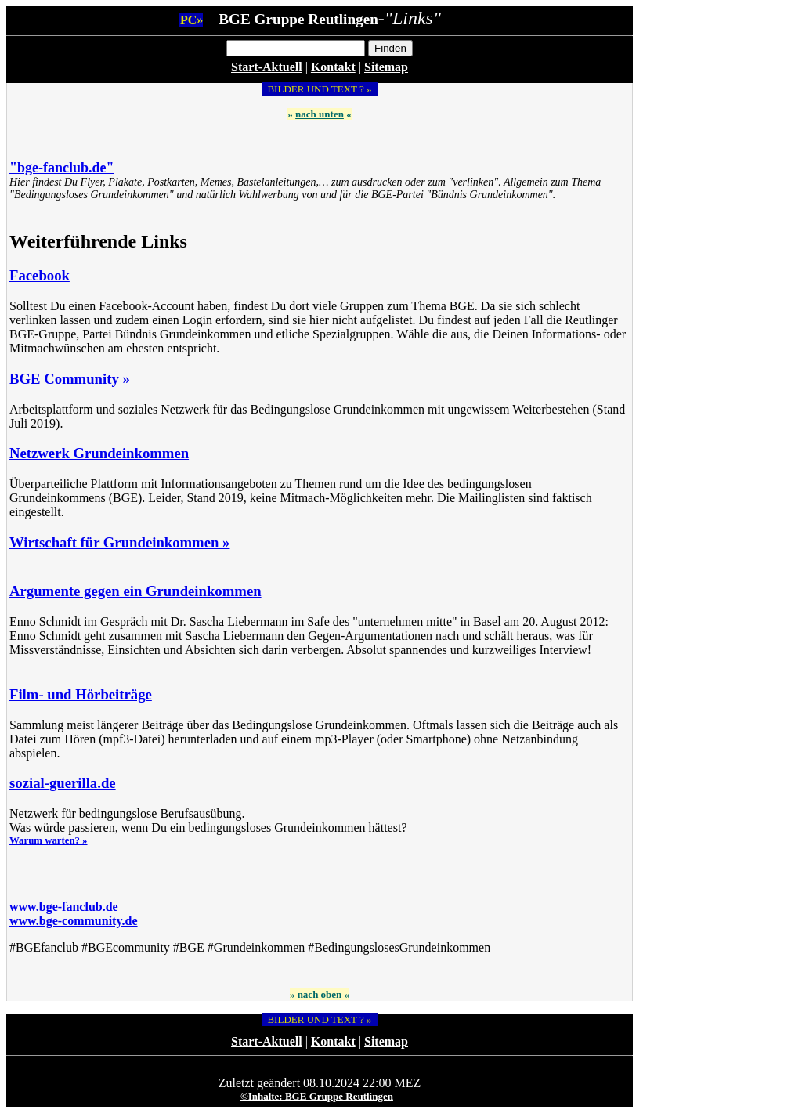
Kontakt (333, 67)
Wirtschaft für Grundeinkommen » (119, 542)
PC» (191, 20)
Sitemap (386, 67)
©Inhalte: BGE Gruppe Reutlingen (316, 1096)
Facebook (39, 275)
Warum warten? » (48, 840)
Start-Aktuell (266, 67)
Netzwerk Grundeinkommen (99, 453)
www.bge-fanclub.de (63, 906)
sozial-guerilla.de (62, 783)
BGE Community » (69, 378)
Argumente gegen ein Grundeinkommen (135, 591)
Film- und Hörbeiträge (80, 694)
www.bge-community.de (73, 920)
